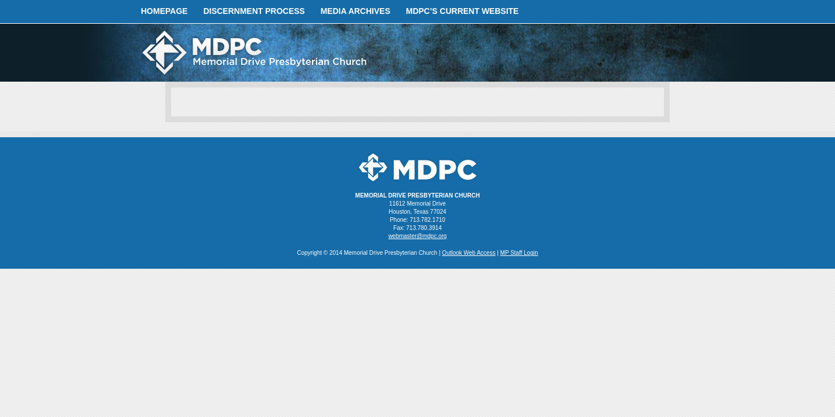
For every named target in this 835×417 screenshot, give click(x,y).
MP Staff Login (519, 253)
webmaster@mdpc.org (418, 236)
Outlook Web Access (468, 253)
